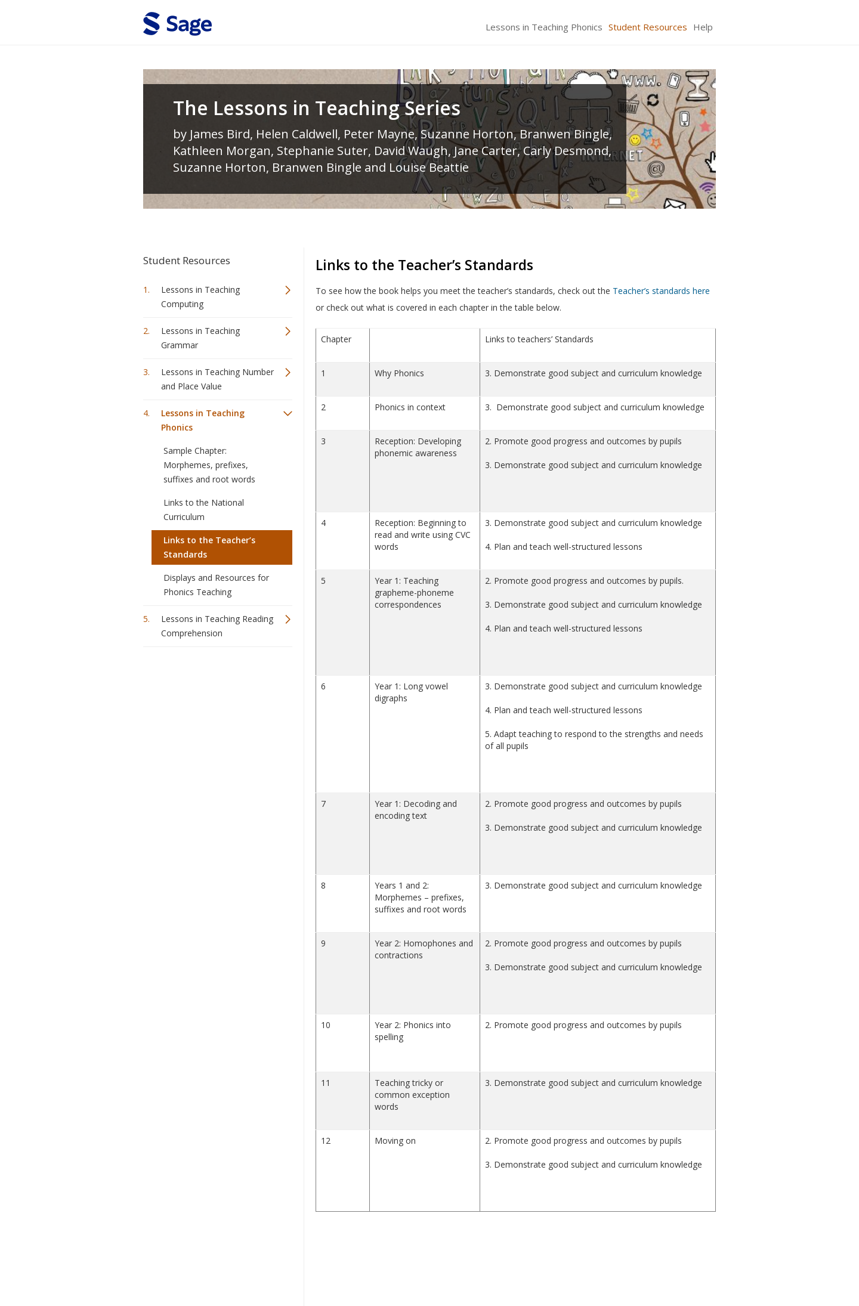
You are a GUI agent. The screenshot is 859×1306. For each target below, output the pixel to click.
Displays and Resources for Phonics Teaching (216, 585)
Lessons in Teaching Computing (200, 297)
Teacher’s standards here (661, 290)
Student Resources (647, 27)
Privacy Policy (637, 1261)
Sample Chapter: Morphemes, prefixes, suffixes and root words (209, 465)
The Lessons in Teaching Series (317, 108)
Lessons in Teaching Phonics (544, 27)
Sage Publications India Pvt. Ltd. (316, 1261)
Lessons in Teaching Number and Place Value (217, 379)
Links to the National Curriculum (203, 509)
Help (703, 27)
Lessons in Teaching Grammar (200, 338)
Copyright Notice (570, 1261)
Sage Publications (211, 1261)
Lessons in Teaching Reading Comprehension (217, 626)
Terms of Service (497, 1261)
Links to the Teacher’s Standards (209, 547)
